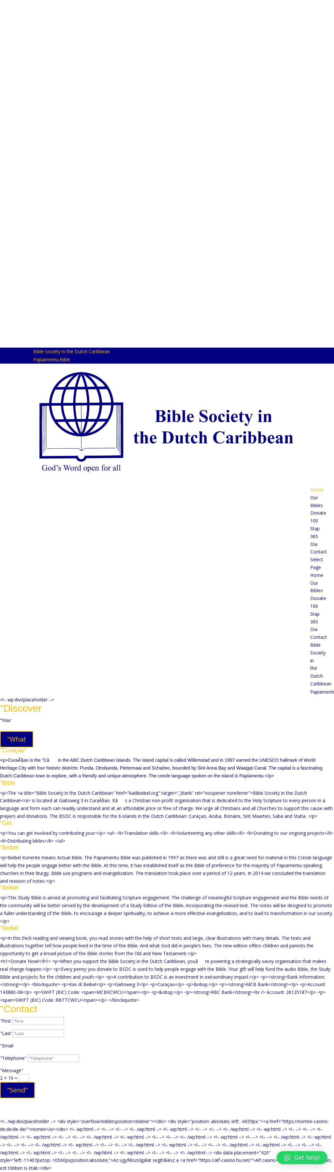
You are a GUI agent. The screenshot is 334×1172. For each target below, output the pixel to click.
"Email (6, 1046)
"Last (5, 1033)
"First (5, 1021)
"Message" (11, 1070)
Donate (318, 513)
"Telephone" (13, 1058)
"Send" (17, 1090)
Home (316, 490)
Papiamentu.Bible (51, 359)
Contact (318, 551)
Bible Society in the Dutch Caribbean (71, 351)
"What (16, 739)
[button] (302, 1152)
